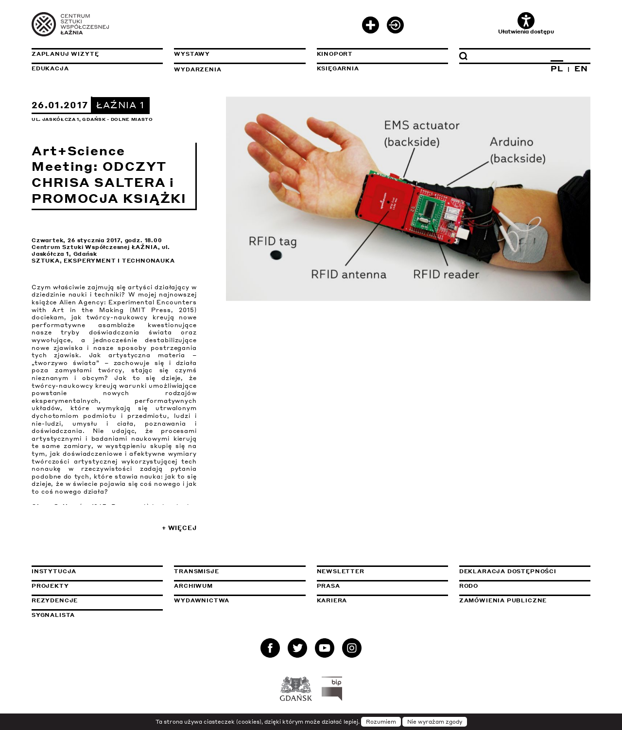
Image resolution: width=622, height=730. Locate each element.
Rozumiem (381, 721)
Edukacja (50, 68)
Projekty (50, 585)
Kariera (332, 600)
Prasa (328, 585)
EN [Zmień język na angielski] (581, 68)
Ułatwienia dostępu (526, 23)
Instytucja (54, 571)
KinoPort (335, 53)
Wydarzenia (197, 69)
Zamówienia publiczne (524, 600)
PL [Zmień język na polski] (557, 68)
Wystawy (192, 53)
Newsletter (340, 571)
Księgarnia (338, 68)
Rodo (468, 585)
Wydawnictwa (201, 600)
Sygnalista (53, 615)
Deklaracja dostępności (507, 571)
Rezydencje (55, 600)
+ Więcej (179, 527)
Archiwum (193, 585)
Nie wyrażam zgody (434, 721)
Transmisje (239, 571)
